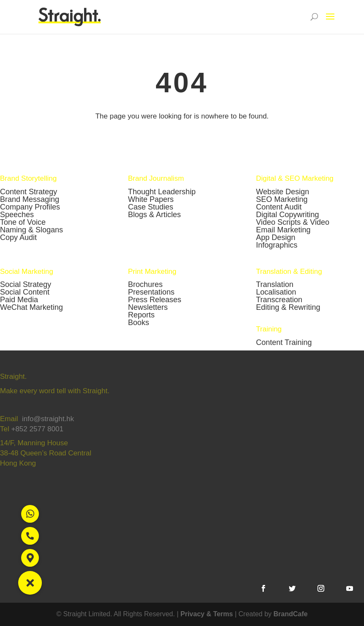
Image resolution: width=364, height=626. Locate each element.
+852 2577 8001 (37, 429)
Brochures (145, 284)
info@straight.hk (48, 419)
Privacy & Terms (207, 614)
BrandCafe (291, 614)
